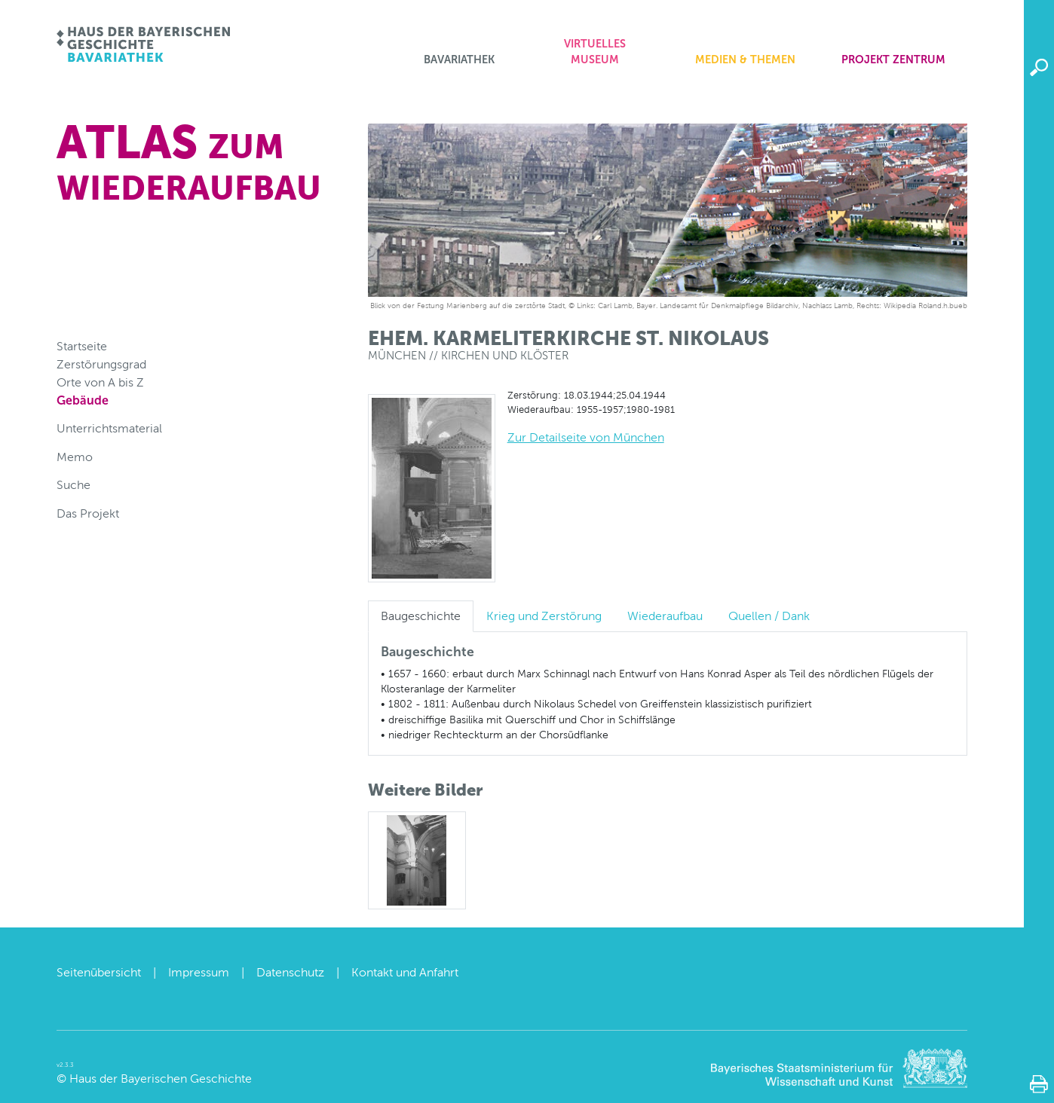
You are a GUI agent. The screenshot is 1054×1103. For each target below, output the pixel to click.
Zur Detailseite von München (585, 437)
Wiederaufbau (665, 616)
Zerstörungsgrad (101, 364)
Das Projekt (88, 513)
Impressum (198, 972)
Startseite (82, 346)
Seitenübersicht (99, 972)
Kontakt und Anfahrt (404, 972)
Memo (75, 457)
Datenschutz (290, 972)
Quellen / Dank (769, 616)
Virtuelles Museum (595, 52)
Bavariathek (459, 59)
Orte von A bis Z (100, 382)
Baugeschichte (421, 616)
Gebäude (83, 400)
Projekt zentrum (893, 59)
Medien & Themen (745, 59)
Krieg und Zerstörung (544, 616)
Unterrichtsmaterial (109, 428)
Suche (73, 484)
